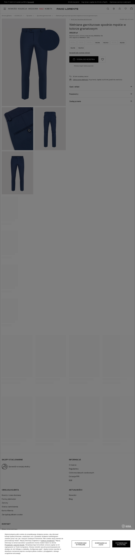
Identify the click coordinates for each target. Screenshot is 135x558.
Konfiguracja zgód (101, 544)
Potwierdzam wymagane (80, 544)
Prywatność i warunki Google (14, 545)
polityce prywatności (48, 541)
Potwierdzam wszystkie (121, 544)
